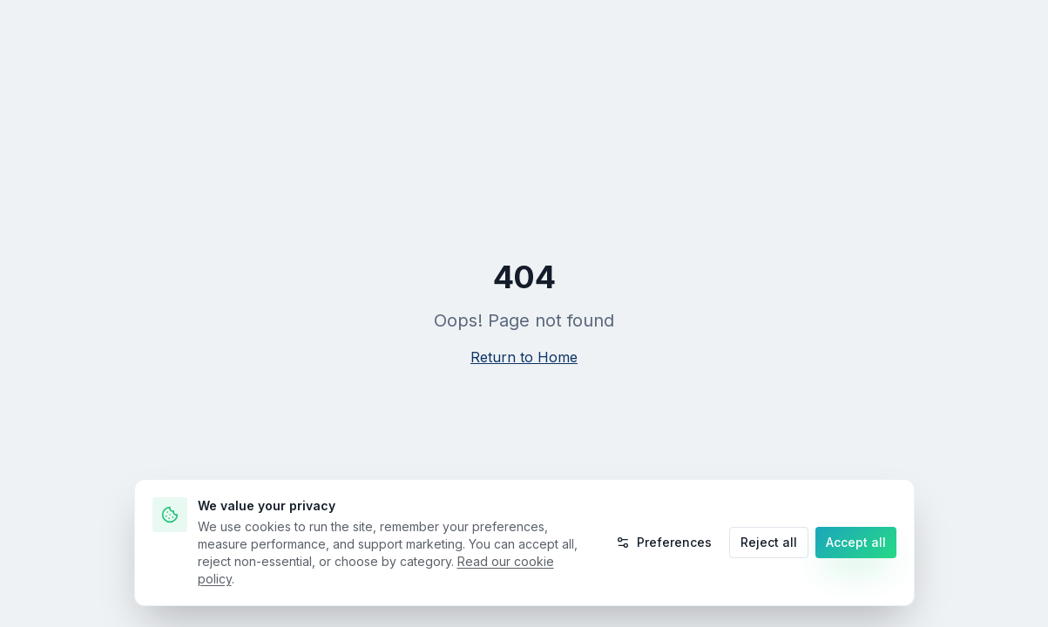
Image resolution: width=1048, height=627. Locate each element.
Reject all (768, 542)
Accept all (856, 542)
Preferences (664, 542)
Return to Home (524, 357)
